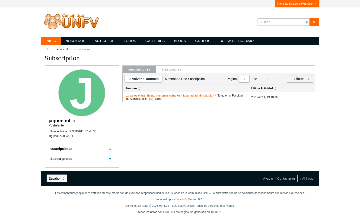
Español (57, 178)
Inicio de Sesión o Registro (297, 3)
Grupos (202, 41)
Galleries (155, 41)
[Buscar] (283, 22)
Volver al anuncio (145, 79)
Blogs (180, 41)
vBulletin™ (180, 199)
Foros (130, 41)
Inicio (51, 41)
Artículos (105, 41)
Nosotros (75, 41)
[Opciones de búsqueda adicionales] (307, 22)
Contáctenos (286, 178)
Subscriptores (61, 159)
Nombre (131, 88)
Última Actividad (262, 88)
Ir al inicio (306, 178)
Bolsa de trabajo (237, 41)
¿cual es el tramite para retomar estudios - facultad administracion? (171, 95)
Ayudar (268, 178)
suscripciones (61, 149)
